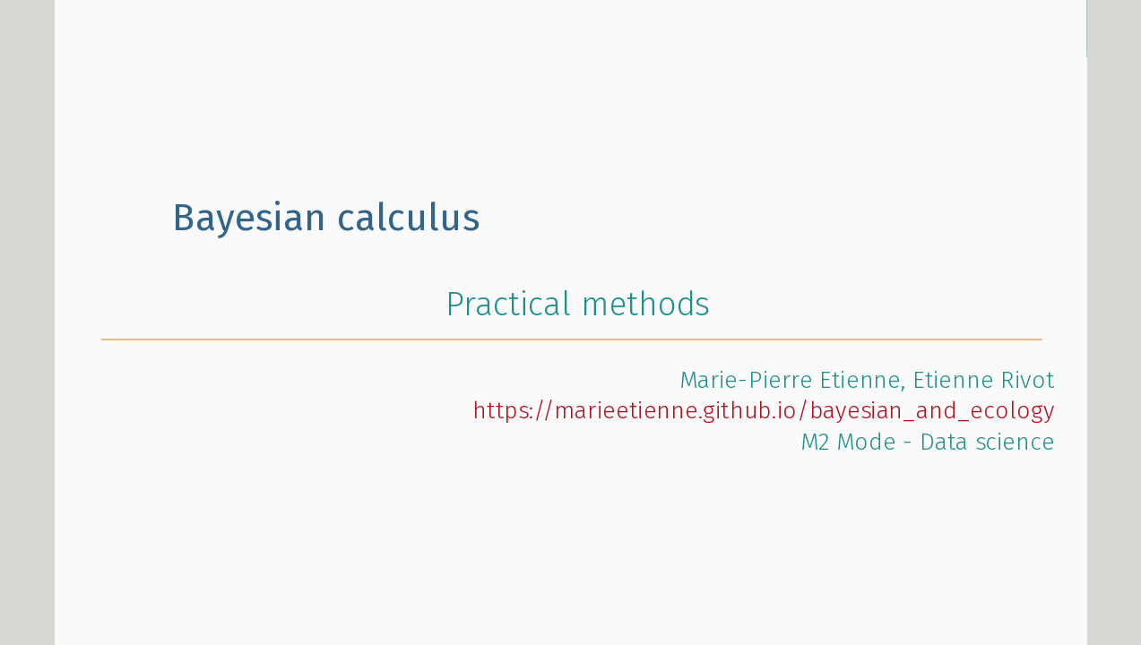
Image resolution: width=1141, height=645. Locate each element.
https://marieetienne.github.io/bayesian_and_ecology (763, 411)
